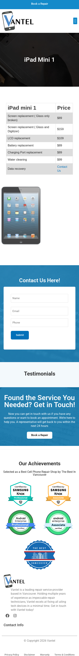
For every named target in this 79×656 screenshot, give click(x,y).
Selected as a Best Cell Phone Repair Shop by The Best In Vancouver (39, 473)
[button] (75, 21)
